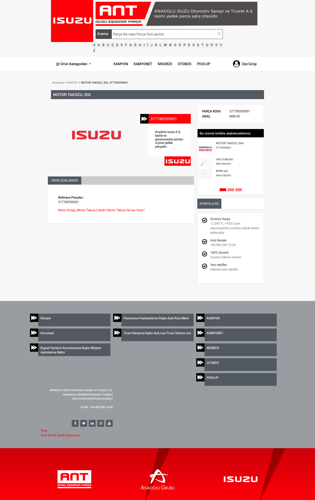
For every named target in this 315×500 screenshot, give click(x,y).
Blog (44, 430)
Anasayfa (58, 82)
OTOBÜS (184, 63)
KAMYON (121, 63)
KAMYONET (143, 63)
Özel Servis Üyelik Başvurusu (60, 435)
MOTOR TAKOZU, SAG (230, 145)
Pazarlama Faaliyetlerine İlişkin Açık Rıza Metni (156, 318)
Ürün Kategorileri (72, 63)
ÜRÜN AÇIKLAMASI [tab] (64, 180)
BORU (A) (223, 173)
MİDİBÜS (213, 348)
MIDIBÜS (165, 63)
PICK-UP (203, 63)
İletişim (45, 318)
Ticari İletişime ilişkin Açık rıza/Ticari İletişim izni (157, 333)
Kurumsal (47, 333)
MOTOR (72, 82)
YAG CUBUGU (224, 161)
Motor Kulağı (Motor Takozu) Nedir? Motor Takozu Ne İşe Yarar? (101, 210)
